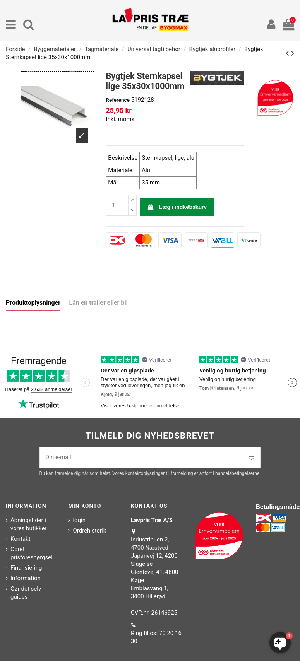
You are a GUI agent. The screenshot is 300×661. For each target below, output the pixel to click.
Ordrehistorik (89, 530)
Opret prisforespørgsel (31, 553)
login (79, 520)
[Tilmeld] (251, 459)
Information (25, 578)
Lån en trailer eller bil (98, 302)
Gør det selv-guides (26, 592)
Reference (118, 100)
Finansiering (26, 567)
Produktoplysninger (33, 302)
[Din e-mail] (141, 457)
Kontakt (20, 538)
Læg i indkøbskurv (177, 206)
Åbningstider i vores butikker (28, 524)
